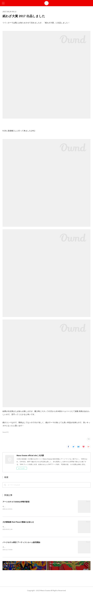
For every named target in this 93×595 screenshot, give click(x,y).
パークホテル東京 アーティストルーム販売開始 (21, 543)
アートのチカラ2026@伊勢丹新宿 (16, 502)
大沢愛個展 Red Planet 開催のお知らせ (18, 522)
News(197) (6, 432)
